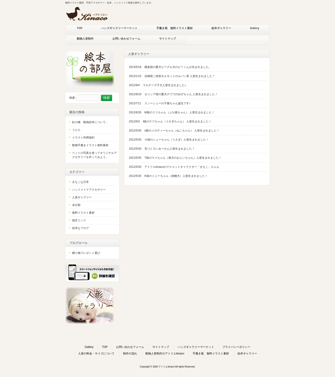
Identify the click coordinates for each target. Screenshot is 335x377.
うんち (76, 129)
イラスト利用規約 (83, 137)
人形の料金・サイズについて (96, 353)
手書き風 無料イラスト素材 (211, 353)
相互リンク (79, 220)
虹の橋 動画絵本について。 (90, 122)
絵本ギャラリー (247, 353)
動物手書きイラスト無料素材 (90, 145)
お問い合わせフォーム (130, 347)
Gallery (89, 347)
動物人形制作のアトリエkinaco (164, 353)
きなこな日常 (80, 182)
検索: (72, 98)
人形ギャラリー (82, 197)
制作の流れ (130, 353)
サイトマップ (160, 347)
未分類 (76, 205)
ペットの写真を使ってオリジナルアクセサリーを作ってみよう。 (94, 155)
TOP (104, 347)
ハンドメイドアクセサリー (89, 189)
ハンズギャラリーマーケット (196, 347)
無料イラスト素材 (83, 212)
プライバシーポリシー (236, 347)
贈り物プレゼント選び (86, 253)
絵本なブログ (80, 228)
